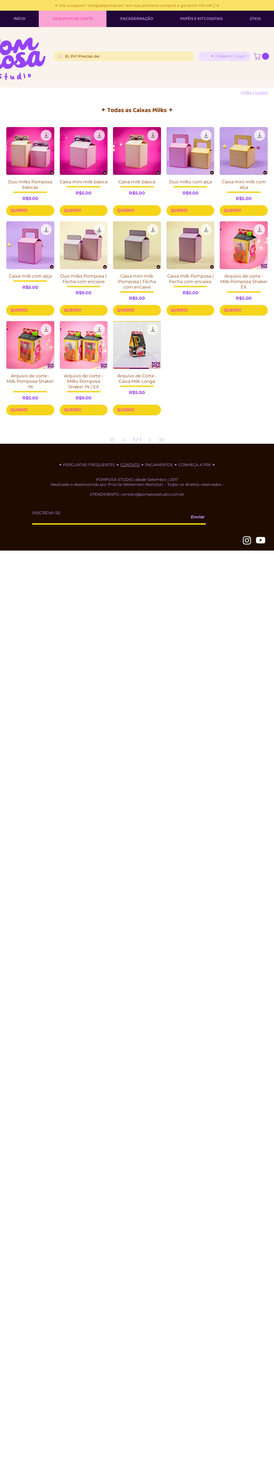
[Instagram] (247, 540)
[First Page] (112, 440)
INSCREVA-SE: (46, 513)
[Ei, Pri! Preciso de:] (123, 56)
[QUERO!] (30, 210)
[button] (262, 56)
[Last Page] (161, 440)
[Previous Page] (124, 440)
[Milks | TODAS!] (254, 92)
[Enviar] (195, 517)
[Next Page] (150, 440)
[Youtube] (260, 540)
